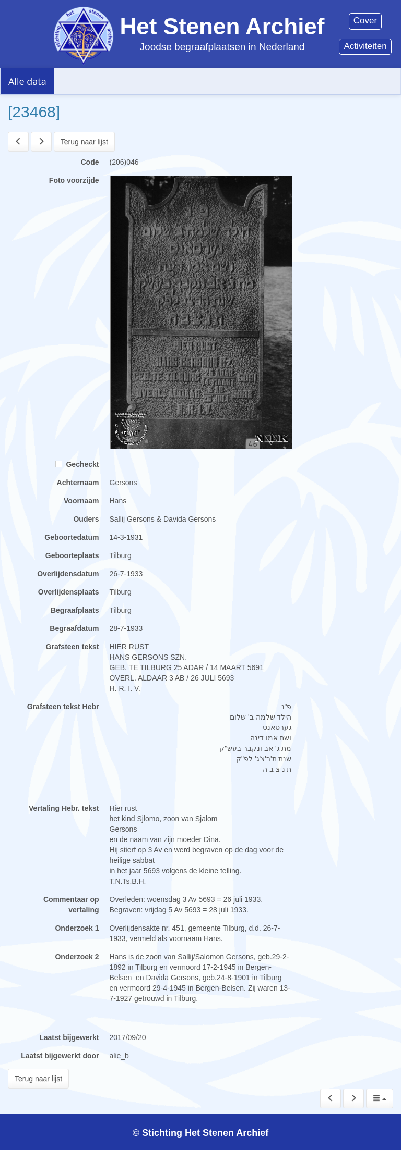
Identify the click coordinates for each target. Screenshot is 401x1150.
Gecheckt (77, 464)
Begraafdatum (74, 628)
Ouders (86, 519)
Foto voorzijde (74, 180)
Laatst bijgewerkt (69, 1037)
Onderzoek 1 (77, 928)
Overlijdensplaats (68, 592)
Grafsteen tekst (72, 646)
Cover (365, 21)
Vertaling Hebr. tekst (64, 808)
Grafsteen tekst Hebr (63, 706)
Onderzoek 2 (77, 957)
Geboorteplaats (72, 555)
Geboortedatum (71, 537)
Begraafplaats (75, 610)
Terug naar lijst (84, 142)
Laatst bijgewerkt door (60, 1056)
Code (90, 162)
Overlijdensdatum (68, 574)
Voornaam (81, 501)
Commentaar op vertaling (71, 904)
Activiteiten (365, 46)
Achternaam (78, 482)
